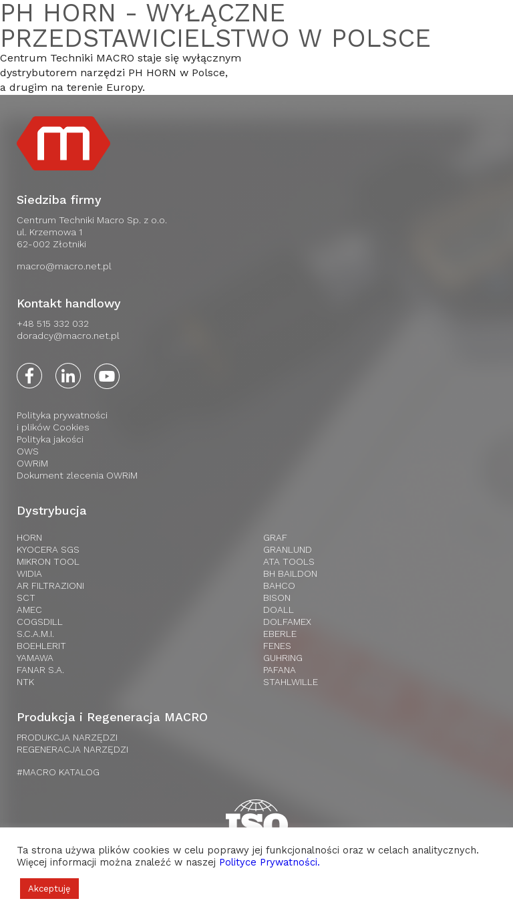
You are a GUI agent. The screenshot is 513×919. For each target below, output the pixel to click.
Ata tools (289, 561)
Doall (278, 609)
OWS (28, 451)
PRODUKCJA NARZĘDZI (67, 737)
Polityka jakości (50, 439)
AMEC (29, 609)
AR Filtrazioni (50, 585)
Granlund (287, 549)
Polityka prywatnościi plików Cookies (62, 421)
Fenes (277, 645)
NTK (25, 681)
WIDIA (29, 573)
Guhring (283, 657)
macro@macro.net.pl (64, 266)
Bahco (279, 585)
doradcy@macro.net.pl (68, 335)
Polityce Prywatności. (269, 862)
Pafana (279, 669)
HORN (29, 537)
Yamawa (35, 657)
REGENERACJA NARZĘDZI (72, 749)
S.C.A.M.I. (35, 633)
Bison (277, 597)
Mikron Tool (48, 561)
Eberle (280, 633)
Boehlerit (41, 645)
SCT (26, 597)
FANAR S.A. (40, 669)
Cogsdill (40, 621)
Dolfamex (287, 621)
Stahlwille (290, 681)
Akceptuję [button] (49, 889)
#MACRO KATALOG (58, 772)
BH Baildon (290, 573)
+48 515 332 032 (53, 323)
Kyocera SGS (48, 549)
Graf (275, 537)
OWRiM (32, 463)
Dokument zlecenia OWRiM (77, 475)
